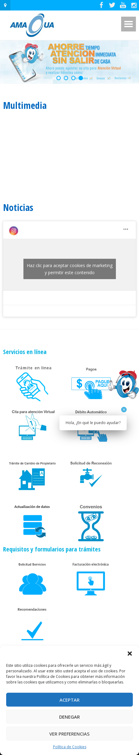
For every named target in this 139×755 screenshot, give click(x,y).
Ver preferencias (69, 734)
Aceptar (69, 700)
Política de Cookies (69, 746)
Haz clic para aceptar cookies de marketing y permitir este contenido (69, 268)
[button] (130, 653)
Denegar (69, 717)
